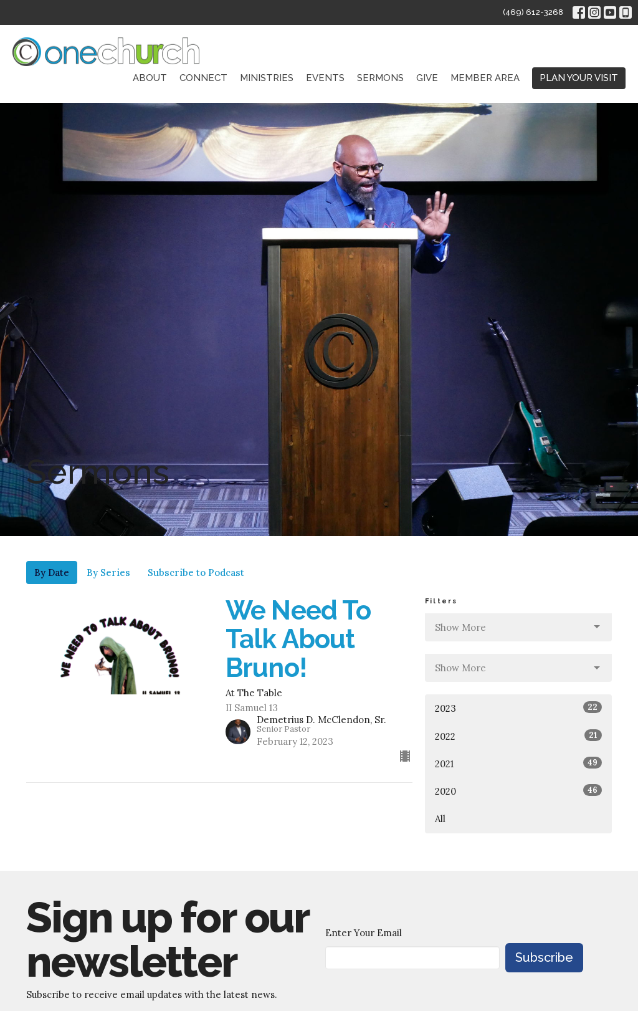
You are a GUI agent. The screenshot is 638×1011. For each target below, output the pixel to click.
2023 (518, 707)
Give (427, 78)
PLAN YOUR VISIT (579, 78)
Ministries (266, 78)
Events (325, 78)
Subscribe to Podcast (196, 572)
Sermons (380, 78)
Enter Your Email (363, 933)
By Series (108, 572)
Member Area (485, 78)
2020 (518, 790)
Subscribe (544, 957)
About (150, 78)
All (440, 819)
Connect (203, 78)
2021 (518, 763)
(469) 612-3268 (533, 12)
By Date (51, 572)
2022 (518, 735)
